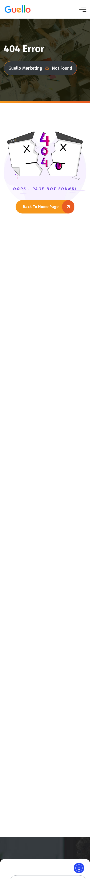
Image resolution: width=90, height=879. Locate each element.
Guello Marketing (28, 68)
